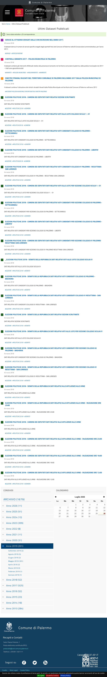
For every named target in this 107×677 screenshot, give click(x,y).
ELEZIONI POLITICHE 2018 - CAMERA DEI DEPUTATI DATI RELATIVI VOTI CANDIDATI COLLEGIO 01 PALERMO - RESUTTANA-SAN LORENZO (53, 167)
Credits (4, 670)
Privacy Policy (65, 675)
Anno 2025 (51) (14, 511)
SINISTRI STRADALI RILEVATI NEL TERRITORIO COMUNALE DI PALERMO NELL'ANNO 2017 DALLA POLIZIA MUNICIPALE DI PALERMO (53, 79)
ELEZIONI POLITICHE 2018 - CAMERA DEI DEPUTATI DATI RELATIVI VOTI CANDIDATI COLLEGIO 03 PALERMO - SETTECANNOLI (48, 132)
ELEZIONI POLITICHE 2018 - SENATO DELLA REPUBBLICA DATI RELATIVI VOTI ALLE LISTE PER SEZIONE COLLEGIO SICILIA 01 (54, 331)
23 (82, 513)
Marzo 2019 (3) (14, 568)
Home (8, 24)
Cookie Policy (25, 670)
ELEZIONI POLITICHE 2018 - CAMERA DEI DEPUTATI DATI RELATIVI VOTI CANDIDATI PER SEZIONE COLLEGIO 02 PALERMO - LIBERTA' (53, 222)
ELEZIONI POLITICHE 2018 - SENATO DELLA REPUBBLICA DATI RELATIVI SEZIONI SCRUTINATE (42, 314)
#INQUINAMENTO (32, 72)
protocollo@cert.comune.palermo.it (15, 648)
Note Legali (14, 670)
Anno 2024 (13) (14, 517)
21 (67, 513)
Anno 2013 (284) (14, 608)
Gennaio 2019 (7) (15, 575)
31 (89, 516)
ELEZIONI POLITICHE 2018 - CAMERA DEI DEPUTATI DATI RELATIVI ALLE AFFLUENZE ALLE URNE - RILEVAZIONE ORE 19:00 (53, 455)
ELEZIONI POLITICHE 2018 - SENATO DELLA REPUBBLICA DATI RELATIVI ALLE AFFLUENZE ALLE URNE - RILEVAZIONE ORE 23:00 (53, 404)
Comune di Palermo (42, 2)
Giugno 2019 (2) (14, 557)
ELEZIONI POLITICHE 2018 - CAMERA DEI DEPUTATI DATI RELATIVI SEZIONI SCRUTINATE (40, 97)
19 (104, 510)
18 (97, 510)
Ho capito (41, 675)
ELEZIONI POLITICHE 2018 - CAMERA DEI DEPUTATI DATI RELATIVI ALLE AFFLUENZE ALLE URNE (43, 422)
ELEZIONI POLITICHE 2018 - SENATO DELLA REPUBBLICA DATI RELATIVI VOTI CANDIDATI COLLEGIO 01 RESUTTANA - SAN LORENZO (53, 296)
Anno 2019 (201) (14, 546)
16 (82, 510)
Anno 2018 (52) (14, 579)
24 (89, 513)
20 (60, 513)
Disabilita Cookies (52, 675)
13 (60, 510)
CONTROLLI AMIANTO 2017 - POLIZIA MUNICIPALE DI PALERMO (30, 59)
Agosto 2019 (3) (14, 554)
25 (97, 513)
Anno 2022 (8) (13, 528)
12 (104, 508)
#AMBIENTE (42, 72)
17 (89, 510)
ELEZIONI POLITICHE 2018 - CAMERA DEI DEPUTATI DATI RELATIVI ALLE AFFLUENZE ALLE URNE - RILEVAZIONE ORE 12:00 (53, 472)
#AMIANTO (8, 72)
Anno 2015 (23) (14, 597)
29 (75, 516)
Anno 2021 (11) (14, 534)
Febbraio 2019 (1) (15, 571)
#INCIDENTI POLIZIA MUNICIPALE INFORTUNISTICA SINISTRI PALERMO (26, 91)
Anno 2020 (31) (14, 540)
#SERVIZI (7, 53)
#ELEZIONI (8, 108)
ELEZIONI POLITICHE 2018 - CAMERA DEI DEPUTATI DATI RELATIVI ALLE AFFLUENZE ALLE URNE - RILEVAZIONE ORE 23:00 (53, 438)
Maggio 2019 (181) (15, 561)
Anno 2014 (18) (14, 602)
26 (104, 513)
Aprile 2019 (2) (14, 564)
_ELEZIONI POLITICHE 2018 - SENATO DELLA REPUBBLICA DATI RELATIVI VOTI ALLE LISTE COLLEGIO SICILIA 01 (49, 259)
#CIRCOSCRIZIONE (16, 53)
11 (97, 508)
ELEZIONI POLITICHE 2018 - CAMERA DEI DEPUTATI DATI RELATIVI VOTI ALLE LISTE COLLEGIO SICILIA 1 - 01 (47, 114)
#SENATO (27, 271)
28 (67, 516)
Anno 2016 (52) (14, 591)
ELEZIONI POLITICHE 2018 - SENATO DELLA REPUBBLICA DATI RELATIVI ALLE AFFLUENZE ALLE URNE (45, 386)
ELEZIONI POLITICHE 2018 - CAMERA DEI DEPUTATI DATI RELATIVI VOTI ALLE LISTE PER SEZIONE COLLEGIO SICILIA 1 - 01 (53, 185)
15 (75, 510)
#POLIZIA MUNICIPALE (19, 72)
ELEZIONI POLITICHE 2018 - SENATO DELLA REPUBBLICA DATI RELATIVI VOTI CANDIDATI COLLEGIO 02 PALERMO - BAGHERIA (50, 277)
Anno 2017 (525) (14, 585)
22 (75, 513)
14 (67, 510)
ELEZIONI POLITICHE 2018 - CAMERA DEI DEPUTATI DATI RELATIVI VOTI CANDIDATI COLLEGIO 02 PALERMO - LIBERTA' (51, 149)
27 (60, 516)
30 (82, 516)
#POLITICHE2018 (17, 125)
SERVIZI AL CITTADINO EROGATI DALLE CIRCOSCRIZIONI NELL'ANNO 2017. (34, 39)
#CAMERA (27, 108)
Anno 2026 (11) (14, 505)
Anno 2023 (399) (14, 523)
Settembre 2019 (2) (16, 550)
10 (89, 508)
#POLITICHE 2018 (17, 108)
